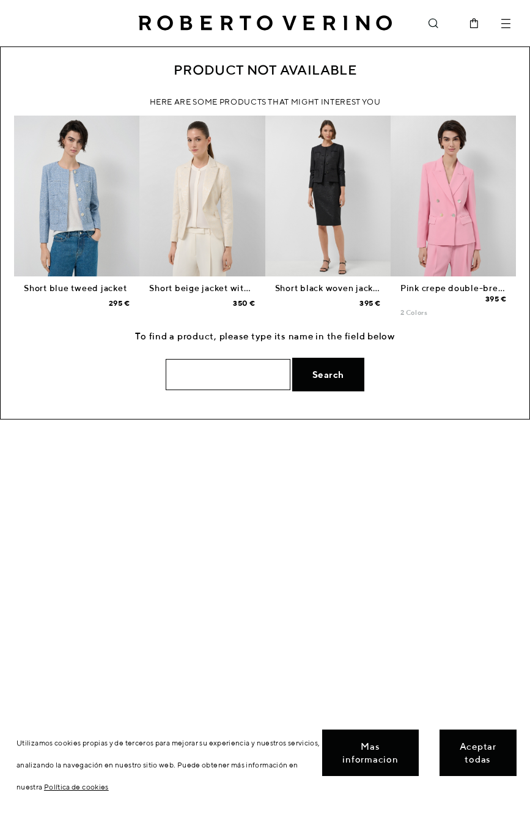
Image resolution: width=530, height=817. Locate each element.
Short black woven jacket (328, 288)
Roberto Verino (265, 23)
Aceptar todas (478, 752)
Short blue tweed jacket (75, 288)
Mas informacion (370, 752)
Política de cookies (76, 786)
